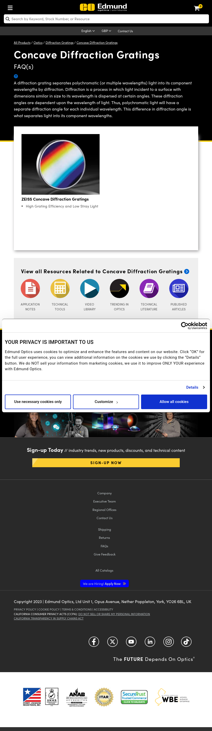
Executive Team (104, 501)
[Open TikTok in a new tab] (186, 643)
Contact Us (125, 31)
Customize (106, 402)
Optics (38, 42)
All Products (22, 42)
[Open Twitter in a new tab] (112, 643)
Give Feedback (104, 554)
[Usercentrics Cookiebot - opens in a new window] (184, 326)
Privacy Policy (25, 609)
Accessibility (103, 609)
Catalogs (104, 570)
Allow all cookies (174, 402)
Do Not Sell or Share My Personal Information (114, 614)
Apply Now (102, 583)
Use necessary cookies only (38, 402)
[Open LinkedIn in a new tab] (150, 643)
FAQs (104, 546)
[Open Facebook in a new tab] (94, 643)
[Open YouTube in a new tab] (131, 643)
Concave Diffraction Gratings (97, 42)
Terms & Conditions (77, 609)
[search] (106, 18)
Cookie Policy (49, 609)
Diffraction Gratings (59, 42)
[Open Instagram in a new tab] (168, 643)
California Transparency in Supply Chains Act (48, 618)
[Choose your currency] (107, 31)
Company (104, 493)
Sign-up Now (106, 462)
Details (192, 387)
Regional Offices (104, 509)
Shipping (104, 529)
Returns (104, 537)
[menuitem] (11, 7)
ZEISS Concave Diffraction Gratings (55, 199)
